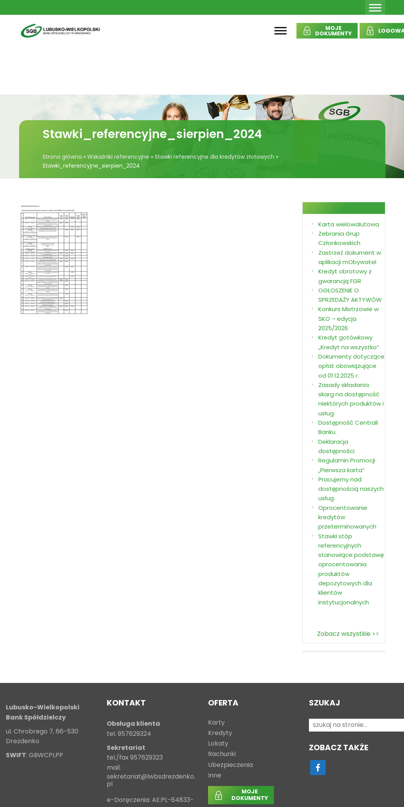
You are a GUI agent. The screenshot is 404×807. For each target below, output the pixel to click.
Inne (214, 776)
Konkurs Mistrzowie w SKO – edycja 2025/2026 (348, 318)
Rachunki (222, 754)
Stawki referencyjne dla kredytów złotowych (214, 157)
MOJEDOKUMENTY (333, 30)
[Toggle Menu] (375, 7)
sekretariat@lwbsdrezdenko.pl (151, 780)
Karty (216, 723)
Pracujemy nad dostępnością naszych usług (351, 488)
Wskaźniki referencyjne (118, 157)
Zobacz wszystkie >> (348, 633)
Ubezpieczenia (230, 765)
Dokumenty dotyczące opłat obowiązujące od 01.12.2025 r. (351, 366)
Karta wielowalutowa (348, 224)
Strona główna (62, 157)
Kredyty (220, 733)
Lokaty (218, 744)
